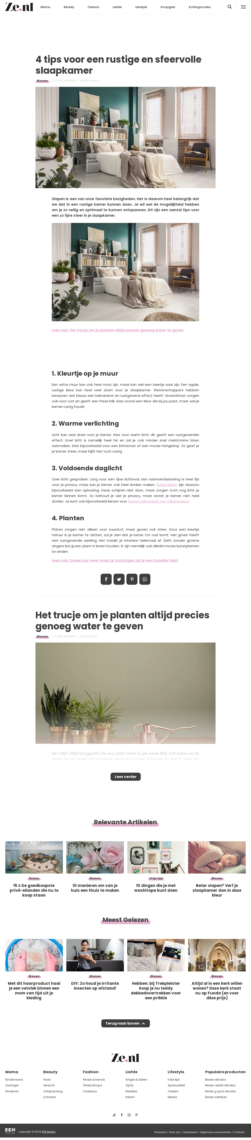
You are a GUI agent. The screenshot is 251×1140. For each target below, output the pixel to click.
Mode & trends (94, 1079)
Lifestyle (141, 7)
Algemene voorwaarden (215, 1132)
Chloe (93, 636)
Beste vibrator (215, 1079)
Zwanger (12, 1085)
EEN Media (48, 1132)
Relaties (131, 1091)
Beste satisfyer (216, 1097)
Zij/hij (129, 1085)
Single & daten (136, 1079)
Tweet (119, 579)
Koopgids (168, 7)
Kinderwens (14, 1079)
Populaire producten (225, 1072)
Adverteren (190, 1132)
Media (172, 1097)
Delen (106, 579)
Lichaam (49, 1097)
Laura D (94, 80)
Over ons (175, 1132)
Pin (131, 579)
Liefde (117, 7)
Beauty (69, 7)
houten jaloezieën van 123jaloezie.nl (158, 501)
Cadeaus (90, 1091)
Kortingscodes (200, 7)
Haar (47, 1079)
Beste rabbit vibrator (220, 1085)
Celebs (173, 1091)
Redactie (160, 1132)
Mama (45, 7)
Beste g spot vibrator (220, 1091)
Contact (239, 1132)
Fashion (93, 7)
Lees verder (125, 778)
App (144, 579)
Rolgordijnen (167, 484)
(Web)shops (92, 1085)
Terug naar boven (122, 1028)
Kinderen (12, 1091)
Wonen (42, 81)
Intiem (130, 1097)
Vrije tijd (173, 1079)
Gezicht (49, 1085)
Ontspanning (53, 1091)
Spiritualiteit (176, 1085)
